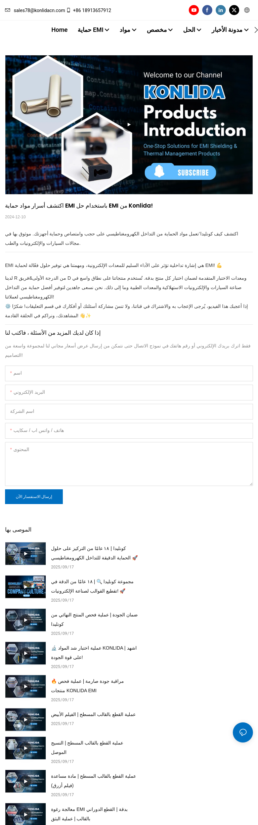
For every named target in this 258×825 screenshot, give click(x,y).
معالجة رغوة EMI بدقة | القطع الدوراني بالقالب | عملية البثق (89, 685)
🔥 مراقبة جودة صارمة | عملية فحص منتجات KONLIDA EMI (87, 619)
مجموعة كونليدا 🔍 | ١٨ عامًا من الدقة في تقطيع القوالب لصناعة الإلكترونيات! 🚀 (212, 554)
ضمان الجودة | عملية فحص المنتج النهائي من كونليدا (83, 586)
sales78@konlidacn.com (35, 10)
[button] (256, 30)
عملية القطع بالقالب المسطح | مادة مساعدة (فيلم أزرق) (209, 652)
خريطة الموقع (105, 812)
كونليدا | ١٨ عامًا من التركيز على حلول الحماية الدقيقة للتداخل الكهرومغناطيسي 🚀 (88, 554)
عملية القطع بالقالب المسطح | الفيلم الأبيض (210, 619)
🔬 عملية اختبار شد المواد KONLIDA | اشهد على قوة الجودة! (212, 586)
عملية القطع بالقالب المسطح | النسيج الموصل (87, 652)
